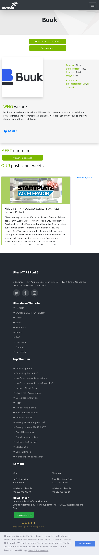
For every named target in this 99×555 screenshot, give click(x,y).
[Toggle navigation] (93, 5)
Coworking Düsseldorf (25, 373)
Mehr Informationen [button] (38, 550)
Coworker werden (23, 417)
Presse (18, 317)
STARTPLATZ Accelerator (27, 392)
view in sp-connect (22, 157)
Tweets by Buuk (84, 177)
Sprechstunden (22, 451)
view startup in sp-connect (48, 41)
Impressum (20, 342)
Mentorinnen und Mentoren (28, 456)
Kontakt (18, 307)
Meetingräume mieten (25, 412)
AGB (16, 337)
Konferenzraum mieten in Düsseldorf (33, 383)
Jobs (17, 322)
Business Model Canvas (25, 388)
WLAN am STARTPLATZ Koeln (29, 312)
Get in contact (48, 48)
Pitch (17, 402)
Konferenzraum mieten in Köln (30, 378)
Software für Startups (25, 441)
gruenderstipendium (76, 83)
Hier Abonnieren (24, 514)
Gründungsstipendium (25, 437)
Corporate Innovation (25, 397)
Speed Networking (23, 432)
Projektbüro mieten (24, 407)
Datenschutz (21, 351)
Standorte (19, 327)
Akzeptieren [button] (85, 543)
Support (18, 347)
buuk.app (10, 130)
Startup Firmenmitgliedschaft (29, 422)
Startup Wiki (20, 446)
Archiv (17, 332)
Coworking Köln (22, 368)
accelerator (71, 80)
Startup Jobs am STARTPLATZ (29, 427)
